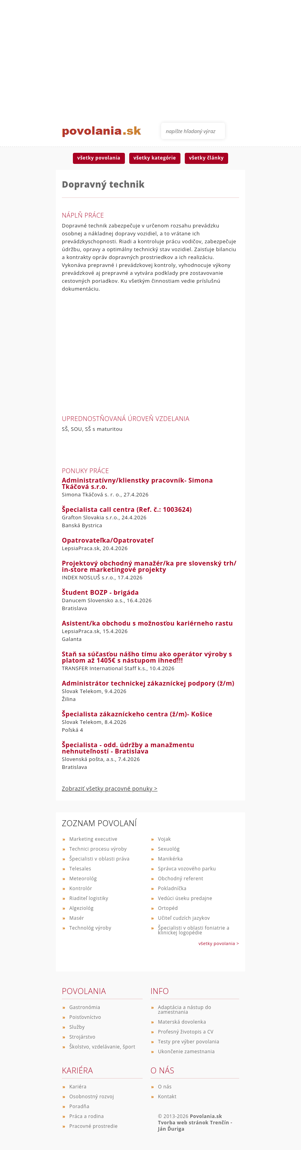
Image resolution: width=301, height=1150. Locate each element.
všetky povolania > (219, 943)
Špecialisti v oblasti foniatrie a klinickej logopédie (193, 930)
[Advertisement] (150, 55)
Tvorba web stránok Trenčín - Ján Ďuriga (195, 1125)
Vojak (164, 839)
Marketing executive (93, 839)
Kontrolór (80, 888)
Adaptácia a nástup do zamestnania (184, 1009)
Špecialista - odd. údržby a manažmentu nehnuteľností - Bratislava (128, 747)
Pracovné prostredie (93, 1126)
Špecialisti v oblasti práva (99, 858)
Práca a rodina (86, 1116)
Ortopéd (168, 908)
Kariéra (78, 1086)
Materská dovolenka (182, 1021)
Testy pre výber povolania (188, 1041)
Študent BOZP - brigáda (100, 592)
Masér (76, 918)
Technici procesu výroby (98, 849)
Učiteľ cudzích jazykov (184, 918)
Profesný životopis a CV (186, 1031)
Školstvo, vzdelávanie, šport (102, 1046)
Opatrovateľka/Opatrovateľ (107, 540)
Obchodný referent (180, 878)
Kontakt (167, 1096)
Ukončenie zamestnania (186, 1051)
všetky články (206, 157)
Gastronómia (84, 1007)
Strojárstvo (82, 1036)
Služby (77, 1027)
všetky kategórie (155, 157)
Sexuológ (169, 849)
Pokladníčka (172, 888)
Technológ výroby (90, 928)
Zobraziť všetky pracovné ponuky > (110, 788)
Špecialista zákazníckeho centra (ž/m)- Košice (137, 714)
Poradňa (79, 1106)
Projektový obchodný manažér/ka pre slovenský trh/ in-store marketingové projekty (149, 566)
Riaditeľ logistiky (88, 898)
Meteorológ (83, 878)
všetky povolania (98, 157)
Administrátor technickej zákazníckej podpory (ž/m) (148, 683)
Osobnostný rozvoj (91, 1096)
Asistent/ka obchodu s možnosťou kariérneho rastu (147, 623)
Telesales (80, 868)
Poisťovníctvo (85, 1017)
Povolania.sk (206, 1116)
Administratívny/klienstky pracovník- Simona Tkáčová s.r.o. (137, 483)
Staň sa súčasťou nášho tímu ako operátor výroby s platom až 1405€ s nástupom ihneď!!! (147, 657)
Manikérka (170, 858)
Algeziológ (81, 908)
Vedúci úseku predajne (185, 898)
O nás (165, 1086)
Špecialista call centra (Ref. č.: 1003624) (127, 509)
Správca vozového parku (187, 868)
